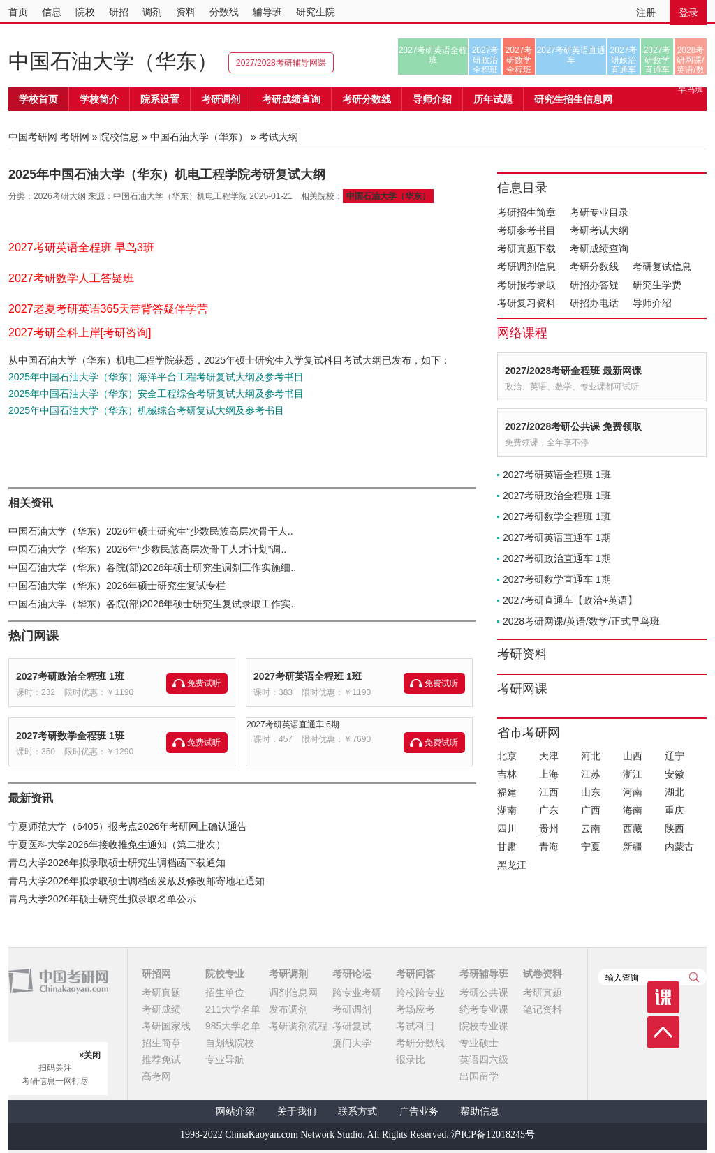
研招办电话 (594, 302)
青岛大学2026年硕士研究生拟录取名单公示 (102, 899)
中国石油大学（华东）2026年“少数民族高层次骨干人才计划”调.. (147, 549)
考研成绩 (161, 1009)
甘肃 (507, 846)
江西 (549, 792)
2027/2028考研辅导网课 (281, 63)
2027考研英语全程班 (433, 55)
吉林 (507, 774)
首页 (18, 11)
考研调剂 (220, 99)
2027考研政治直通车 (623, 60)
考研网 (74, 136)
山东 (590, 792)
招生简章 (161, 1042)
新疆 (632, 846)
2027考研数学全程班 (519, 60)
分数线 (224, 11)
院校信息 (119, 136)
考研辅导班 (483, 973)
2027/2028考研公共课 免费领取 (573, 426)
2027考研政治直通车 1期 (557, 558)
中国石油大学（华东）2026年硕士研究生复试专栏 (117, 585)
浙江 (632, 774)
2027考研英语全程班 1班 (307, 676)
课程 (663, 997)
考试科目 (415, 1026)
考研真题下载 (526, 248)
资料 (186, 11)
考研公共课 (483, 992)
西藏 (632, 828)
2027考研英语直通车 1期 (557, 537)
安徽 (674, 774)
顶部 (663, 1032)
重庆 (674, 810)
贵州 (549, 828)
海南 (632, 810)
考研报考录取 (526, 284)
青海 (549, 846)
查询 (694, 977)
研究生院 (315, 11)
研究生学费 (657, 284)
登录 (688, 12)
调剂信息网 (293, 992)
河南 (632, 792)
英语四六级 (483, 1059)
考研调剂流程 (298, 1026)
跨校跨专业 (420, 992)
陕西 (674, 828)
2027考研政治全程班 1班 (70, 676)
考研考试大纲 (599, 230)
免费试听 (204, 683)
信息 (51, 11)
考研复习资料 (526, 302)
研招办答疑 (594, 284)
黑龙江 (511, 864)
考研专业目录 (599, 212)
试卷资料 (542, 973)
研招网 (156, 973)
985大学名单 (232, 1026)
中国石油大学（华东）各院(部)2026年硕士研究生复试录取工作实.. (152, 603)
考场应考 (415, 1009)
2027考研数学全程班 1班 (70, 735)
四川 (507, 828)
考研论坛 (351, 973)
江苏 (590, 774)
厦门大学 (351, 1042)
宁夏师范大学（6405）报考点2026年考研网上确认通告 (127, 826)
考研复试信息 (662, 266)
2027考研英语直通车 (571, 55)
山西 (632, 755)
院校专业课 (483, 1026)
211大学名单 (232, 1009)
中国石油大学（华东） (113, 61)
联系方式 (357, 1111)
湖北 (674, 792)
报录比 (410, 1059)
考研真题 (161, 992)
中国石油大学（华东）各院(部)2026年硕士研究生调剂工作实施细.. (152, 567)
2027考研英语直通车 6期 (292, 724)
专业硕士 (479, 1042)
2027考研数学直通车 (657, 60)
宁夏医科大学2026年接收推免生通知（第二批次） (117, 844)
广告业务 (418, 1111)
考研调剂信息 (526, 266)
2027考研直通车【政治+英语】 (570, 600)
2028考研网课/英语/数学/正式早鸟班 (690, 60)
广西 (590, 810)
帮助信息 (479, 1111)
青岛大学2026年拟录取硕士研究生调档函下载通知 (117, 862)
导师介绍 (432, 99)
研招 (118, 11)
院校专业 (224, 973)
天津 (549, 755)
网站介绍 (235, 1111)
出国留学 (479, 1076)
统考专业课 (483, 1009)
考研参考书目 (526, 230)
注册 (646, 12)
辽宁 (674, 755)
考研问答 (415, 973)
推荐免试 (161, 1059)
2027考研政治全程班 (485, 60)
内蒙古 (679, 846)
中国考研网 (58, 981)
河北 (590, 755)
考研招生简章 (526, 212)
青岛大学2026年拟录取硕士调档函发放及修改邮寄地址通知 (136, 880)
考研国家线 (166, 1026)
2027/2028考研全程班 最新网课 (573, 370)
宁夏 (590, 846)
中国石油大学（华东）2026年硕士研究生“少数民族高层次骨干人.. (150, 531)
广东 (549, 810)
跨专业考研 (356, 992)
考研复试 (351, 1026)
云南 (590, 828)
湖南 (507, 810)
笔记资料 (542, 1009)
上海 (549, 774)
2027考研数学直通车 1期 (557, 579)
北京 (507, 755)
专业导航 (224, 1059)
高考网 (156, 1076)
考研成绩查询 (599, 248)
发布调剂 (288, 1009)
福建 (507, 792)
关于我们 (296, 1111)
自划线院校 (229, 1042)
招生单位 (224, 992)
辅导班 (267, 11)
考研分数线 (594, 266)
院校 (85, 11)
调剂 (152, 11)
